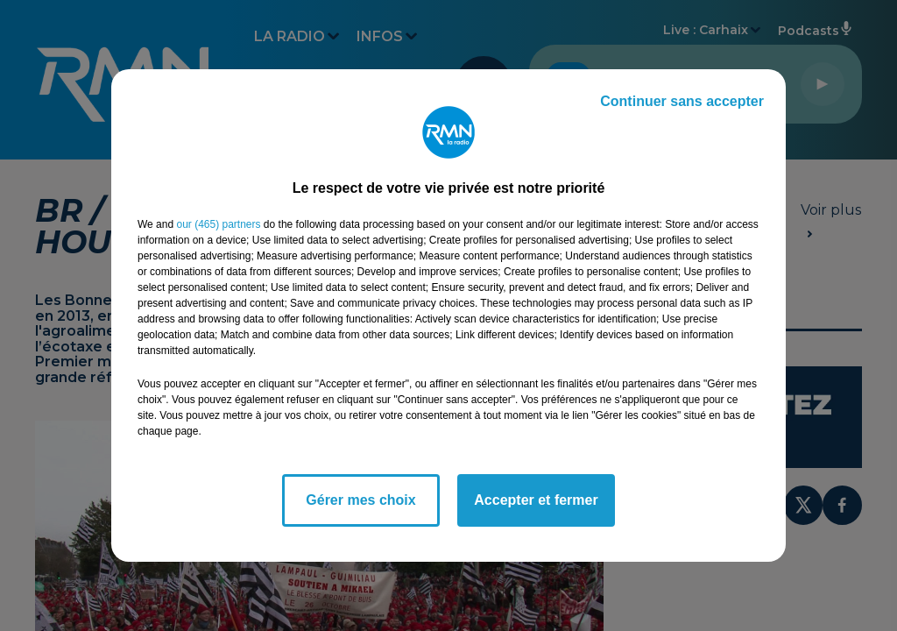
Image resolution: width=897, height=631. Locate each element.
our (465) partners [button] (218, 224)
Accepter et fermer (535, 500)
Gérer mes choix (360, 500)
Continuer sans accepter (682, 101)
